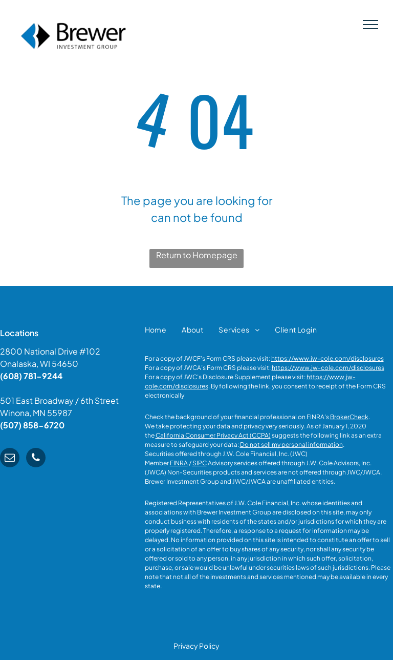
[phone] (36, 459)
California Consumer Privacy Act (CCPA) (213, 435)
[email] (9, 459)
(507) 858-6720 (32, 425)
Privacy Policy (196, 645)
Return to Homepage (196, 255)
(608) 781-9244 (31, 375)
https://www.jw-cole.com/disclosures (327, 358)
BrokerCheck (349, 417)
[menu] (370, 24)
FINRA (179, 463)
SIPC (199, 463)
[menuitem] (155, 330)
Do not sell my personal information (291, 444)
